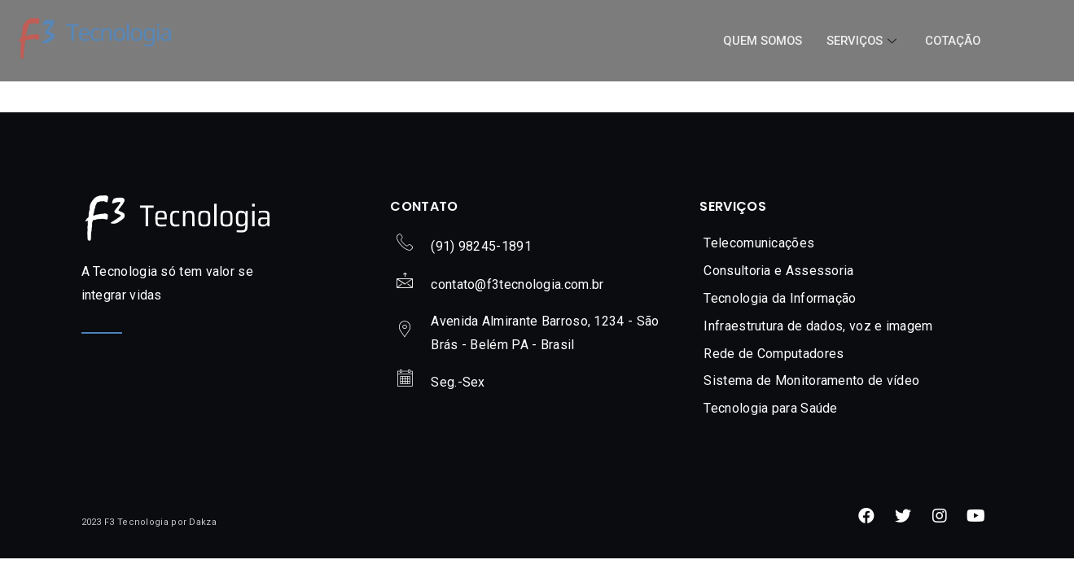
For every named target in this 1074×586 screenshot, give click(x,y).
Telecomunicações (759, 243)
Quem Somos (758, 40)
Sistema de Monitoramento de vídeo (811, 380)
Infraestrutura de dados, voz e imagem (818, 326)
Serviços (861, 40)
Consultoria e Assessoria (778, 270)
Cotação (951, 40)
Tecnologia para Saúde (770, 408)
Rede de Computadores (774, 353)
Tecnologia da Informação (780, 298)
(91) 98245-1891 (481, 246)
